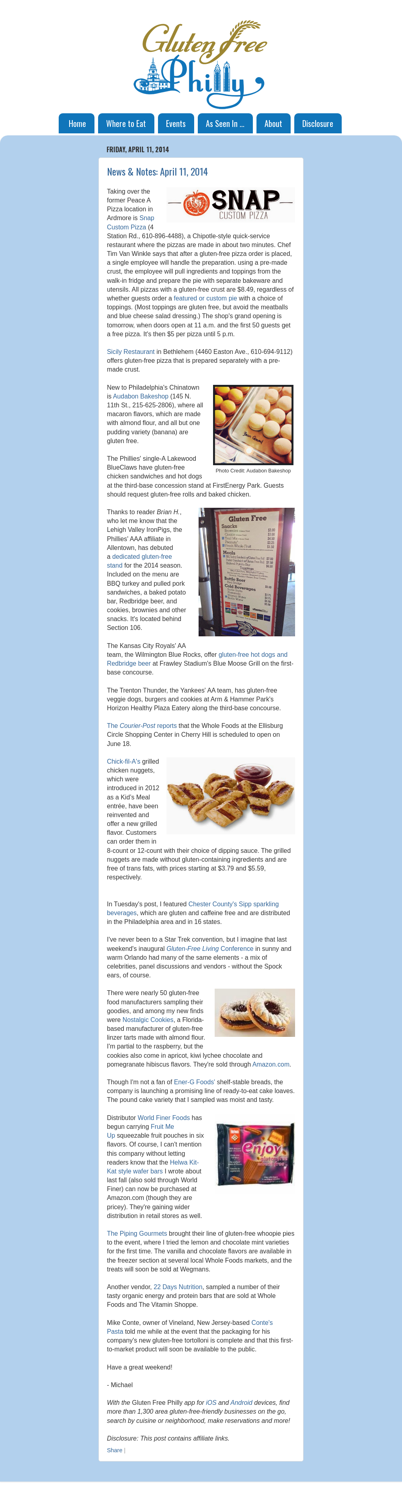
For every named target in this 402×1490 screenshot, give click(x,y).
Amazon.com (270, 1064)
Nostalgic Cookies (148, 1019)
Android (241, 1402)
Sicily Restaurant (131, 351)
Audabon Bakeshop (140, 396)
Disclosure (317, 123)
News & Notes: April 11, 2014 (157, 171)
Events (176, 123)
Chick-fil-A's (123, 761)
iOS (211, 1402)
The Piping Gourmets (137, 1233)
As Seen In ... (225, 123)
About (273, 123)
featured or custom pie (205, 298)
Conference (209, 948)
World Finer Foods (164, 1117)
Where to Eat (126, 123)
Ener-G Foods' (194, 1082)
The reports (142, 725)
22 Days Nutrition (178, 1287)
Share (114, 1450)
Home (77, 123)
